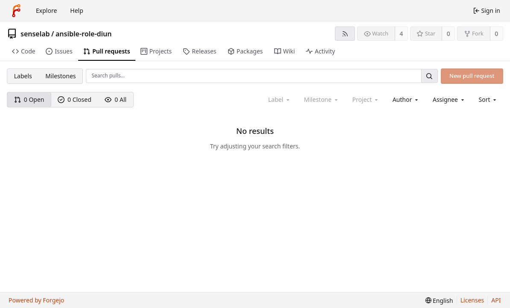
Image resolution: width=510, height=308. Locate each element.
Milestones (60, 76)
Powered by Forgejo (36, 300)
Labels (23, 76)
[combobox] (406, 99)
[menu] (488, 99)
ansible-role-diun (83, 34)
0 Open (29, 99)
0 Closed (74, 99)
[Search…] (429, 76)
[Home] (16, 10)
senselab (35, 34)
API (496, 300)
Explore (46, 10)
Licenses (472, 300)
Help (76, 10)
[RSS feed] (345, 34)
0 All (115, 99)
